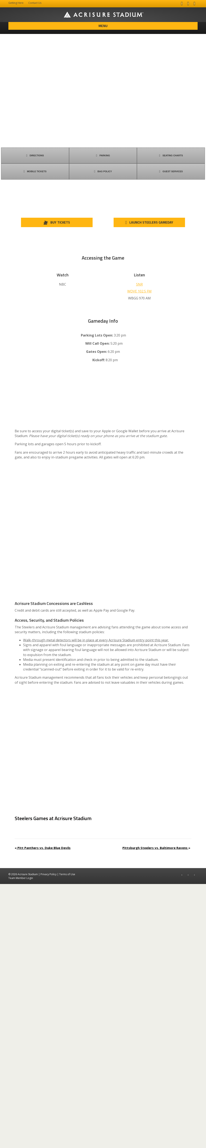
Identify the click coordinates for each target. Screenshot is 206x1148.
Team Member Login (20, 1142)
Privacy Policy (48, 1138)
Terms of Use (67, 1138)
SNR (139, 284)
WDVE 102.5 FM (139, 291)
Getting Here (16, 3)
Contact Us (34, 3)
